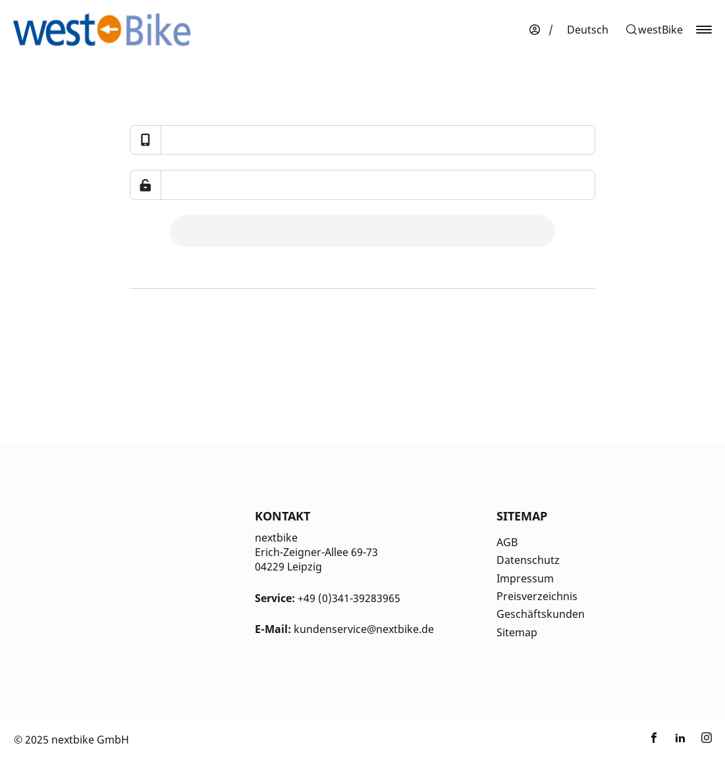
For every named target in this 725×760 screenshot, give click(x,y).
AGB (507, 542)
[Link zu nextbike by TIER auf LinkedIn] (680, 739)
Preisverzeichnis (537, 596)
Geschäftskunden (541, 614)
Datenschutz (528, 560)
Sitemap (517, 632)
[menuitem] (587, 29)
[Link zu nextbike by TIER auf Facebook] (654, 739)
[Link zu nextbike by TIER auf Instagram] (706, 739)
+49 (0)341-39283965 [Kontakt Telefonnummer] (349, 598)
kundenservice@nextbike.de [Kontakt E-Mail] (364, 629)
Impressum (525, 578)
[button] (654, 29)
